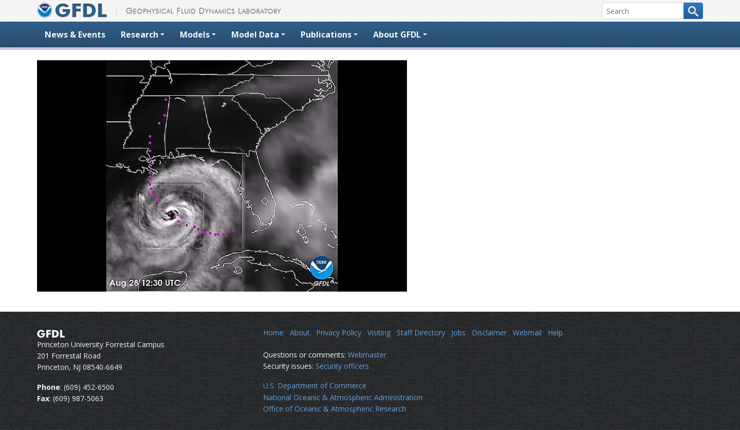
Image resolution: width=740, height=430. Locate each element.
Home (273, 332)
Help (555, 332)
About (300, 332)
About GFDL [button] (397, 34)
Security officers (342, 366)
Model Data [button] (255, 34)
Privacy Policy (338, 332)
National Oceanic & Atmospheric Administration (342, 397)
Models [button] (195, 34)
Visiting (379, 332)
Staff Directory (421, 332)
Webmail (527, 332)
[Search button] (693, 11)
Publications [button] (326, 34)
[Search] (643, 11)
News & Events (75, 34)
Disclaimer (489, 332)
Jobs (458, 332)
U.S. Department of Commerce (314, 385)
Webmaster (367, 355)
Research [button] (139, 34)
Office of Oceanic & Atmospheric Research (334, 409)
